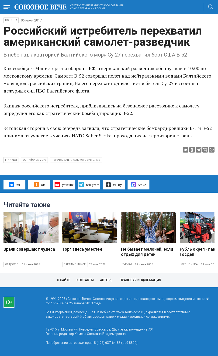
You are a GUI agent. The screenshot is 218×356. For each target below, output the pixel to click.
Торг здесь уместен (82, 249)
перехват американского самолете (76, 160)
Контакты (85, 280)
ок (39, 184)
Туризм (127, 264)
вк (14, 184)
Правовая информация (140, 280)
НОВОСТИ (11, 20)
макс (138, 184)
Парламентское (75, 264)
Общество (12, 264)
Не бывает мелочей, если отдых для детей (147, 252)
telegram (89, 184)
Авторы (106, 280)
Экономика (189, 264)
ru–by (114, 184)
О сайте (63, 280)
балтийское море (34, 160)
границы (11, 160)
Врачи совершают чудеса (29, 249)
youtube (64, 184)
